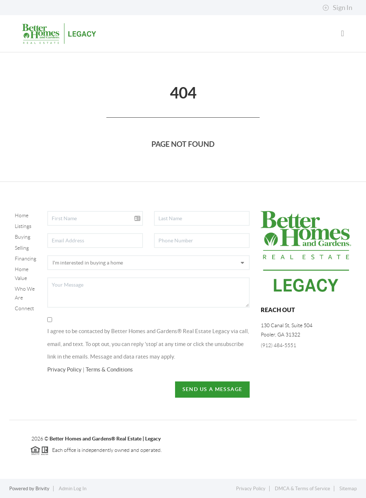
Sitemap (348, 488)
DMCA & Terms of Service (302, 488)
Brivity (42, 488)
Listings (23, 226)
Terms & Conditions (109, 369)
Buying (22, 237)
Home (21, 215)
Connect (24, 308)
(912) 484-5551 (278, 345)
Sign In (337, 7)
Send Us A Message (212, 389)
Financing (25, 259)
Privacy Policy (64, 369)
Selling (22, 248)
